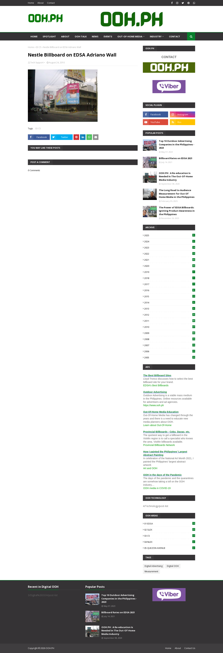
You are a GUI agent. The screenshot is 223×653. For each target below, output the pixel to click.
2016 (169, 290)
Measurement (151, 571)
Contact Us (189, 648)
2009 (169, 333)
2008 (169, 339)
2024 (169, 241)
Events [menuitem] (108, 36)
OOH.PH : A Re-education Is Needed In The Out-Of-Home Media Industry (176, 176)
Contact (51, 2)
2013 (169, 308)
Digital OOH (173, 566)
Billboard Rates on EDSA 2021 (175, 158)
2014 (169, 302)
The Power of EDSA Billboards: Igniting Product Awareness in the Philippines (177, 211)
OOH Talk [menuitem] (81, 36)
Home (31, 2)
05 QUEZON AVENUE (169, 548)
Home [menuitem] (33, 36)
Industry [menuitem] (156, 36)
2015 (169, 296)
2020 (169, 265)
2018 (169, 278)
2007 (169, 345)
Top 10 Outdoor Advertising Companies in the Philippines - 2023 (176, 144)
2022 (169, 253)
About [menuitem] (65, 36)
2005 (169, 357)
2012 (169, 314)
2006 (169, 351)
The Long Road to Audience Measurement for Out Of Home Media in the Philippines (176, 194)
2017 (169, 284)
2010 (169, 327)
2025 (169, 235)
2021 (169, 259)
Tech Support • (37, 62)
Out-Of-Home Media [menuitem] (129, 36)
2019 (169, 272)
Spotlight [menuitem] (49, 36)
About (40, 2)
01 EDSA (169, 523)
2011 (169, 320)
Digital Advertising (154, 566)
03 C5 (38, 47)
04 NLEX (169, 541)
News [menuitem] (95, 36)
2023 (169, 247)
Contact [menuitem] (174, 36)
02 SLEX (169, 529)
